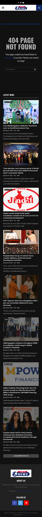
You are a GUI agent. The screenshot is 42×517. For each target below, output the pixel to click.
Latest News (8, 94)
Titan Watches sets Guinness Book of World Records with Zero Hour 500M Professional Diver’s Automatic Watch (21, 171)
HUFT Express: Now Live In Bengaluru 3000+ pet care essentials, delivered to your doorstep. (20, 303)
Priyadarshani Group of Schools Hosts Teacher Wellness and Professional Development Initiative (18, 258)
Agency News (8, 102)
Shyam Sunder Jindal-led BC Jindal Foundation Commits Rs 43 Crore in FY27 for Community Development (20, 215)
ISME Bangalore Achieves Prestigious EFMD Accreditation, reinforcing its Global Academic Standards (20, 345)
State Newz (25, 515)
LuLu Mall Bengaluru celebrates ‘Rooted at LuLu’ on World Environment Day (20, 127)
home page (8, 58)
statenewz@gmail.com (25, 491)
